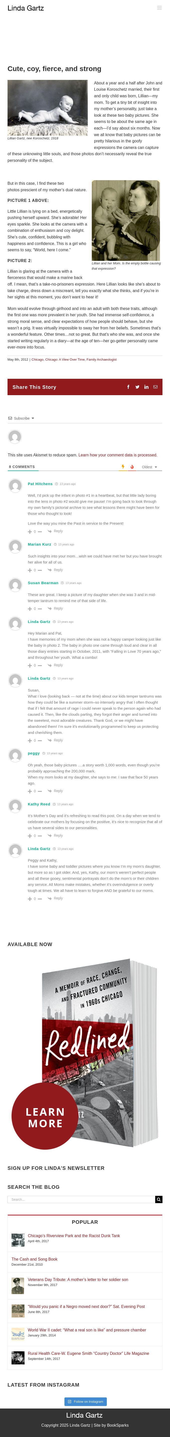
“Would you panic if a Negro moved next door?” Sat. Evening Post (86, 1306)
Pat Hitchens (40, 484)
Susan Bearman (43, 583)
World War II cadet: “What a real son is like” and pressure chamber (87, 1330)
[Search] (158, 1199)
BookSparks (118, 1425)
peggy (34, 753)
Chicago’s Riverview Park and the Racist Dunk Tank (74, 1236)
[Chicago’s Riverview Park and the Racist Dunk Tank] (18, 1236)
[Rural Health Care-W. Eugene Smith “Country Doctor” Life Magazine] (18, 1354)
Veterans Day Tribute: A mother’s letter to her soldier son (78, 1279)
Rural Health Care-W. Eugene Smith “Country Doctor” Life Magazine (88, 1353)
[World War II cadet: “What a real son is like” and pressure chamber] (18, 1330)
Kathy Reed (39, 804)
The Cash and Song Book (34, 1259)
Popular (85, 1222)
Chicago (38, 359)
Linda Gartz (39, 621)
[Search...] (81, 1199)
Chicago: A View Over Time (65, 359)
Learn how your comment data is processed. (117, 455)
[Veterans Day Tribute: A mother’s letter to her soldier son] (18, 1280)
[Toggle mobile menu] (159, 7)
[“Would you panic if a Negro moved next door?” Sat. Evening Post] (18, 1307)
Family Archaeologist (102, 359)
